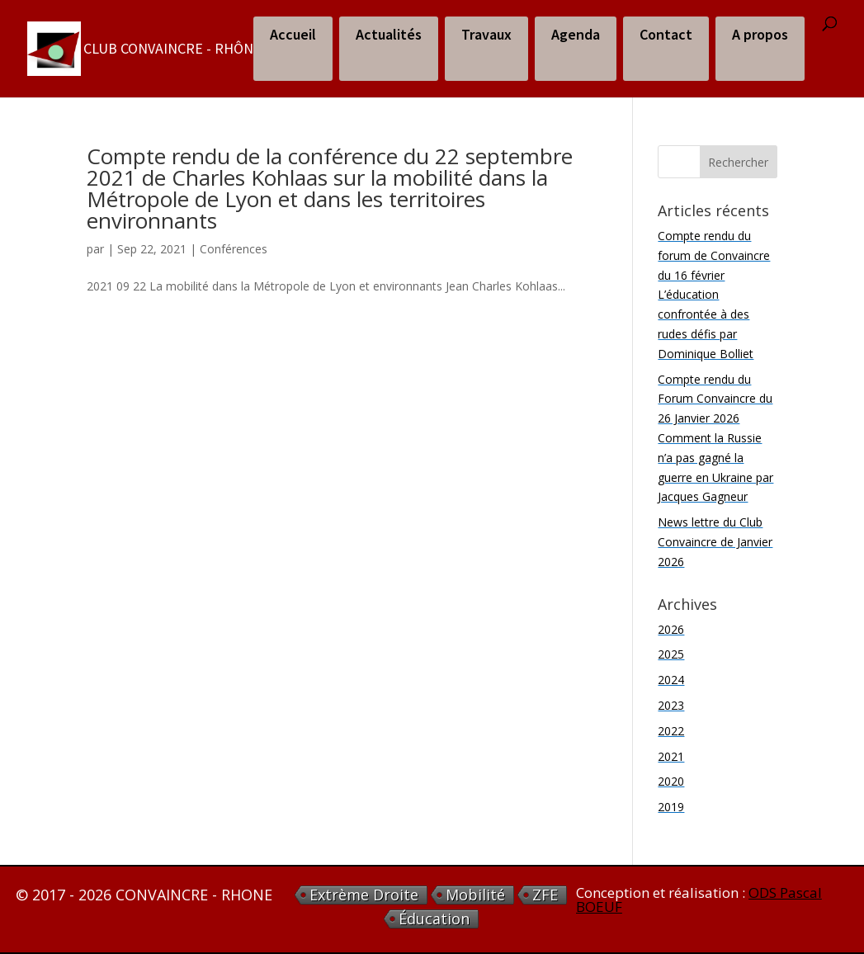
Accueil (293, 34)
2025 (671, 654)
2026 (671, 629)
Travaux (486, 34)
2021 (671, 756)
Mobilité (475, 895)
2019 (671, 807)
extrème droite (363, 895)
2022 (671, 731)
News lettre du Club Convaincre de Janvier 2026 (715, 541)
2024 (671, 679)
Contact (666, 34)
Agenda (575, 34)
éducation (434, 918)
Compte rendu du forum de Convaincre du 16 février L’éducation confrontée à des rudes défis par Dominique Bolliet (714, 294)
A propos (760, 34)
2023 (671, 705)
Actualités (389, 34)
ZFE (545, 895)
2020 (671, 781)
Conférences (233, 249)
